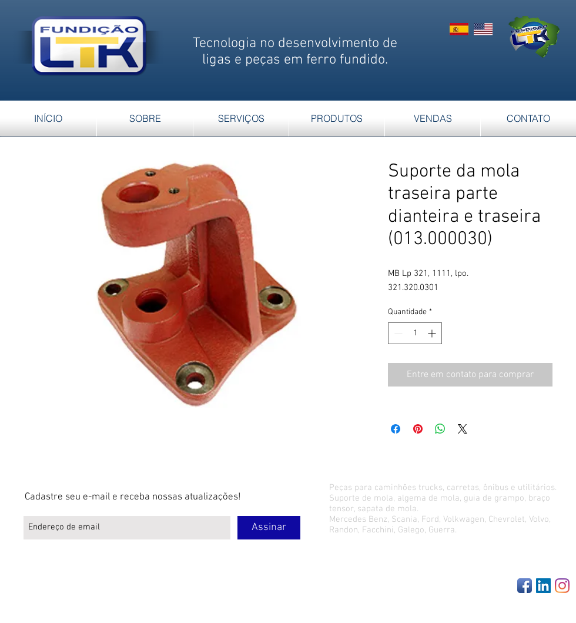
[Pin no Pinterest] (418, 429)
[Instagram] (562, 585)
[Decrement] (397, 333)
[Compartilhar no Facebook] (396, 429)
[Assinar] (268, 527)
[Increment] (433, 333)
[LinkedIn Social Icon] (543, 585)
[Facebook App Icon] (524, 585)
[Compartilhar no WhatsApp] (440, 429)
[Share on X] (463, 429)
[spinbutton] (415, 333)
